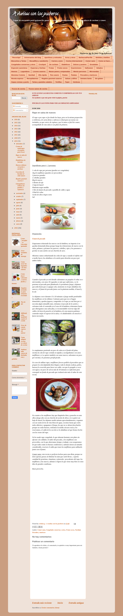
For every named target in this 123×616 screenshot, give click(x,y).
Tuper (67, 82)
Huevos (14, 71)
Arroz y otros (70, 57)
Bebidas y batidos (103, 57)
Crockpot (42, 64)
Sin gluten (99, 78)
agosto (18, 202)
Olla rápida (42, 75)
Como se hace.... (105, 61)
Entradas (17, 106)
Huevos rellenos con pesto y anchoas (21, 167)
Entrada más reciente (42, 603)
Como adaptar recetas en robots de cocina (24, 341)
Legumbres (25, 71)
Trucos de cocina (18, 89)
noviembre (19, 193)
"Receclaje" (16, 57)
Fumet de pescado (38, 239)
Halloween (89, 68)
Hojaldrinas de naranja (20, 161)
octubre (19, 196)
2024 (16, 126)
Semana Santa (86, 78)
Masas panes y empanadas (59, 71)
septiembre (20, 199)
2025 (16, 122)
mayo (18, 212)
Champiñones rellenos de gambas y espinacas (20, 186)
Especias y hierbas (38, 68)
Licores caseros (39, 71)
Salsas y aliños (71, 78)
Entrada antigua (76, 603)
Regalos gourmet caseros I (21, 179)
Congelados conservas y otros (23, 64)
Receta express (17, 78)
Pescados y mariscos (88, 75)
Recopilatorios (32, 78)
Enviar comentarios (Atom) (50, 608)
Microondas (94, 71)
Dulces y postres (79, 64)
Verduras (76, 82)
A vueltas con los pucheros (35, 14)
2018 (16, 228)
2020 (16, 138)
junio (18, 209)
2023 (16, 129)
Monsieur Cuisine (18, 75)
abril (18, 215)
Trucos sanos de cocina (38, 89)
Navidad (31, 75)
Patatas (74, 75)
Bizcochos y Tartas (18, 61)
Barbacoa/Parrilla (85, 57)
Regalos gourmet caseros (52, 78)
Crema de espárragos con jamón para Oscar (20, 149)
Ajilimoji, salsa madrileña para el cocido (24, 317)
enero (18, 224)
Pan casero (54, 75)
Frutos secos (62, 68)
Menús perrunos (79, 71)
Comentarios (18, 110)
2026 (16, 119)
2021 (16, 135)
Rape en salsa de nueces (21, 156)
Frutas (51, 68)
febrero (18, 221)
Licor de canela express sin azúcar (23, 329)
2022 (16, 132)
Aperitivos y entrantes (53, 57)
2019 (16, 141)
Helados (99, 68)
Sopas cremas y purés (20, 82)
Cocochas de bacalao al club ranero (20, 174)
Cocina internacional (74, 61)
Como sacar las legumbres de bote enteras (24, 265)
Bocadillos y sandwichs (39, 61)
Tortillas (58, 82)
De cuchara (53, 64)
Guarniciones (76, 68)
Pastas (65, 75)
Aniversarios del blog (32, 57)
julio (18, 205)
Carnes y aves (57, 61)
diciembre (19, 144)
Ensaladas (94, 64)
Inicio (60, 603)
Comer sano (90, 61)
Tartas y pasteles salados (42, 82)
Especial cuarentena (19, 68)
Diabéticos (66, 64)
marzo (18, 218)
